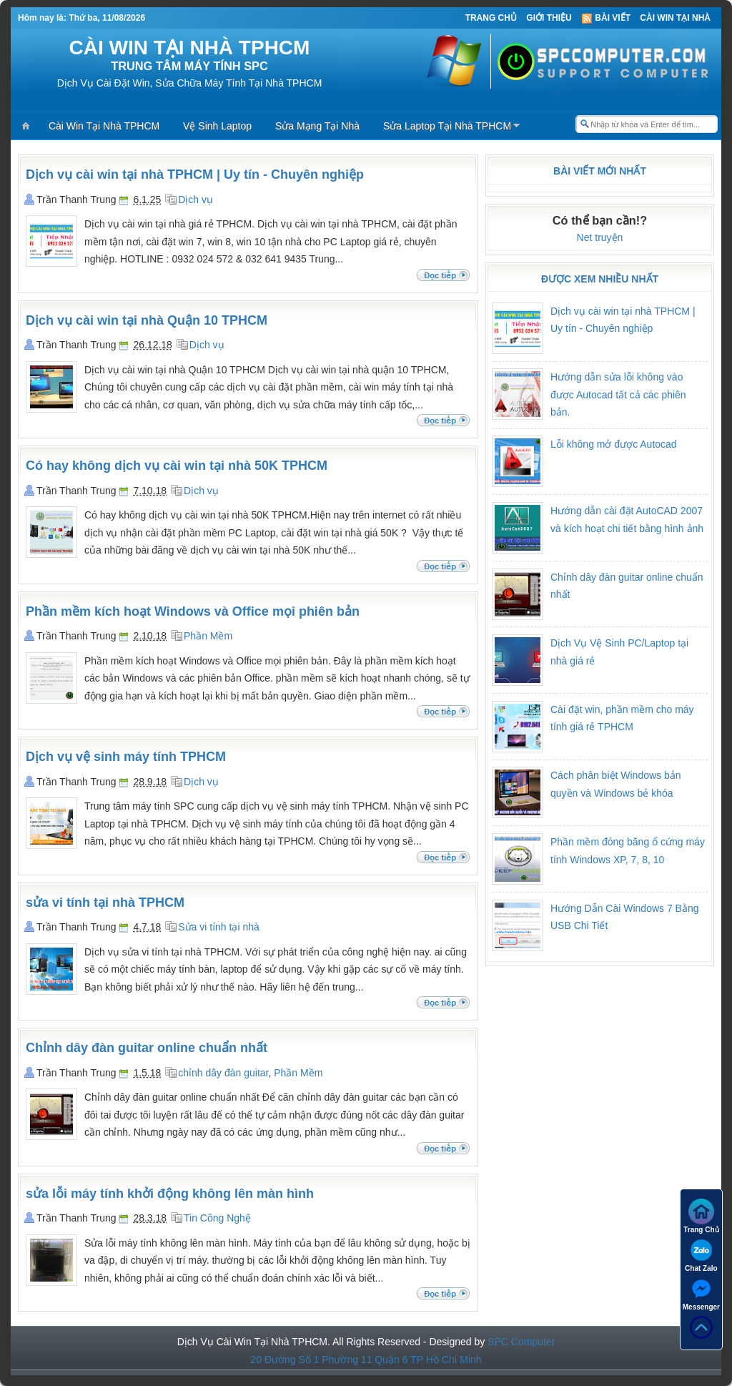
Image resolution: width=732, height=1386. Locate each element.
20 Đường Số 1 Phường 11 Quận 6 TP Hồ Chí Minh (365, 1359)
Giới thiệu (548, 18)
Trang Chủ (491, 18)
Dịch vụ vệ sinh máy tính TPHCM (126, 756)
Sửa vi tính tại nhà (218, 927)
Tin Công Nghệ (217, 1218)
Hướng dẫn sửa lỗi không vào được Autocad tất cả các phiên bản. (618, 394)
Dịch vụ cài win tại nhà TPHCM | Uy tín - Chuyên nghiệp (195, 174)
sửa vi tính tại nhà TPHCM (105, 902)
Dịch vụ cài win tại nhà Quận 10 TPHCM (146, 320)
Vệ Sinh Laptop (217, 126)
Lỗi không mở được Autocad (613, 444)
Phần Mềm (208, 636)
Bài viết (605, 18)
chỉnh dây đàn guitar (223, 1072)
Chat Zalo (701, 1254)
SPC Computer (521, 1341)
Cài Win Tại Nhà (675, 18)
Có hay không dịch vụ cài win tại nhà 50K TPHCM (176, 465)
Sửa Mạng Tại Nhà (317, 126)
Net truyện (600, 237)
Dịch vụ (195, 199)
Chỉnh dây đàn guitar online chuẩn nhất (146, 1048)
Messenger (701, 1293)
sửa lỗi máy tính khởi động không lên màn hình (170, 1193)
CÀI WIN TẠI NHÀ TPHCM (189, 47)
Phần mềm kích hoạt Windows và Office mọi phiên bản (193, 611)
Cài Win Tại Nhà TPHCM (104, 126)
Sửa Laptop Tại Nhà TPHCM (447, 126)
